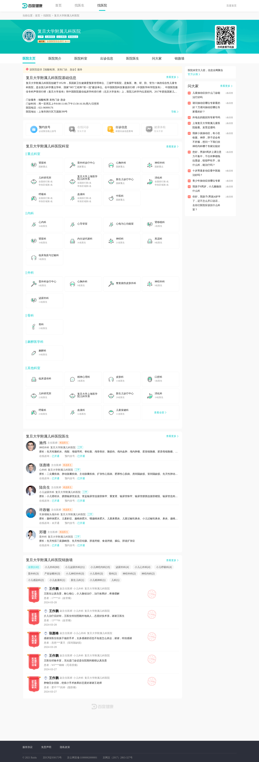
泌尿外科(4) (122, 567)
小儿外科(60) (52, 567)
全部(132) (33, 567)
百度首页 (231, 5)
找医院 (102, 5)
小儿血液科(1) (57, 580)
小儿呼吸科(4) (164, 567)
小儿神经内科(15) (100, 567)
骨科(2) (113, 573)
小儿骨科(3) (96, 573)
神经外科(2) (129, 573)
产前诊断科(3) (52, 573)
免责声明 (46, 747)
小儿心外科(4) (142, 567)
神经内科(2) (148, 573)
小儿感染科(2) (36, 580)
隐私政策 (65, 747)
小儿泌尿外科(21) (75, 567)
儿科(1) (115, 580)
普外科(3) (33, 573)
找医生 (79, 5)
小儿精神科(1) (97, 580)
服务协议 (27, 747)
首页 (58, 5)
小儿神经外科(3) (75, 573)
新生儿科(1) (77, 580)
